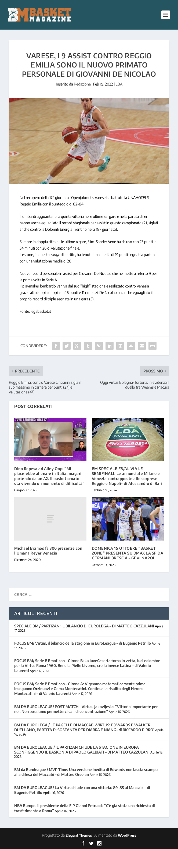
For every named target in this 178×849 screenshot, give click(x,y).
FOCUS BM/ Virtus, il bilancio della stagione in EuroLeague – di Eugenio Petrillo (82, 643)
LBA (118, 84)
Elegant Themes (79, 835)
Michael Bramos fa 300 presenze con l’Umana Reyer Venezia (48, 550)
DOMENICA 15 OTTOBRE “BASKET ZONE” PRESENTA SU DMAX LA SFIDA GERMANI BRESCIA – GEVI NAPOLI (128, 553)
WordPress (127, 835)
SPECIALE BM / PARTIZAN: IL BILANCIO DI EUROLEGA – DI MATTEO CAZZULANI (84, 626)
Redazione (82, 84)
